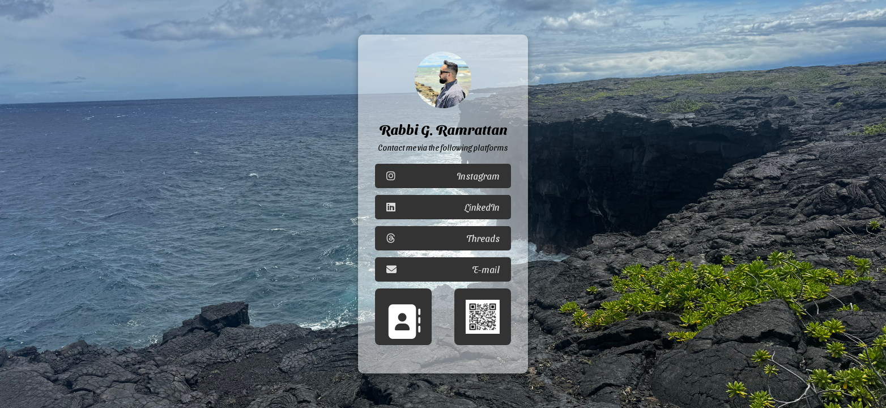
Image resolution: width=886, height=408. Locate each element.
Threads (443, 238)
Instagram (443, 176)
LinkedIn (443, 207)
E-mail (443, 269)
